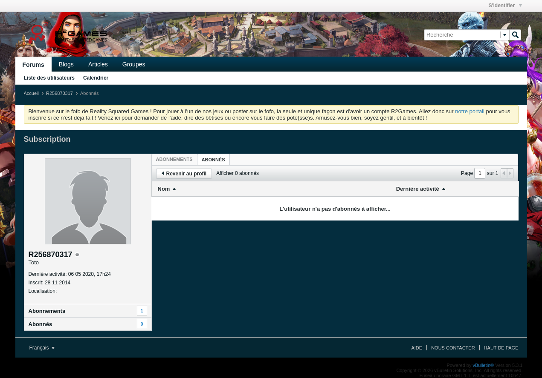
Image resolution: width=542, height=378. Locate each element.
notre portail (469, 111)
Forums (33, 64)
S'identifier (505, 6)
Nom (164, 189)
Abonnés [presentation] (213, 159)
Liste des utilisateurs (49, 78)
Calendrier (95, 78)
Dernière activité (417, 189)
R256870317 (59, 93)
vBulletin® (483, 365)
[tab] (174, 159)
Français (42, 348)
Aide (416, 347)
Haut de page (501, 347)
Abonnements (47, 311)
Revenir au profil (184, 174)
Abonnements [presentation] (174, 159)
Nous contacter (453, 347)
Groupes (133, 64)
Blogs (66, 64)
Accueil (31, 93)
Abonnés (40, 324)
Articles (98, 64)
